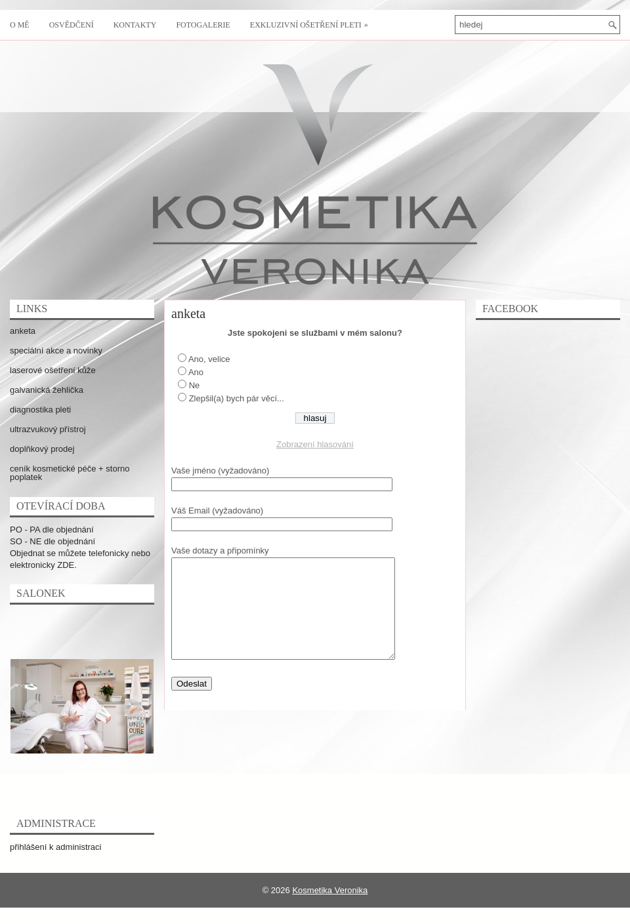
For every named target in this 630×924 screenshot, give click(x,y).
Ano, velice (209, 359)
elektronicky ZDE (42, 565)
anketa (22, 331)
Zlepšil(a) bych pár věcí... (236, 398)
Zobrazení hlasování (315, 444)
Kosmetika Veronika (330, 890)
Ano (195, 372)
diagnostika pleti (40, 409)
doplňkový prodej (42, 449)
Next (128, 705)
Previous (29, 705)
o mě (20, 25)
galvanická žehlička (46, 390)
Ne (194, 385)
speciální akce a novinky (56, 350)
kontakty (135, 25)
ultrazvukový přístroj (48, 429)
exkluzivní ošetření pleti (312, 20)
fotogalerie (203, 25)
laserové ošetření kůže (53, 370)
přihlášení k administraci (55, 847)
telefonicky (109, 553)
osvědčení (71, 25)
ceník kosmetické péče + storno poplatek (69, 473)
